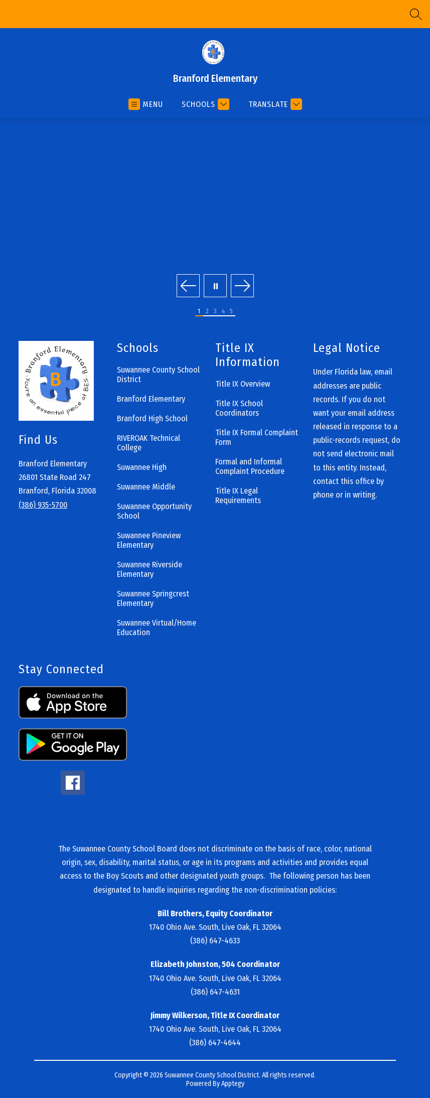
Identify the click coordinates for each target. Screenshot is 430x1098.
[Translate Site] (274, 104)
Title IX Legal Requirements (238, 495)
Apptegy (232, 1083)
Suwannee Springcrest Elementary (153, 598)
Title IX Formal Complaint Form (256, 437)
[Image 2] (207, 311)
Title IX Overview (242, 384)
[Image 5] (231, 311)
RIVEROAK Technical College (148, 442)
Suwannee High (142, 467)
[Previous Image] (188, 286)
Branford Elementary (151, 399)
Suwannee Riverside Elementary (149, 569)
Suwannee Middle (146, 487)
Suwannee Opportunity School (154, 511)
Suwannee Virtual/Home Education (156, 627)
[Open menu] (145, 104)
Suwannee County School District (158, 374)
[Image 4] (223, 311)
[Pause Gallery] (215, 286)
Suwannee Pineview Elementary (149, 540)
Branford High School (152, 418)
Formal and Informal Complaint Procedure (249, 466)
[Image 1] (199, 311)
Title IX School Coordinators (239, 408)
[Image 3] (215, 311)
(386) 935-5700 (43, 505)
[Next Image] (242, 286)
